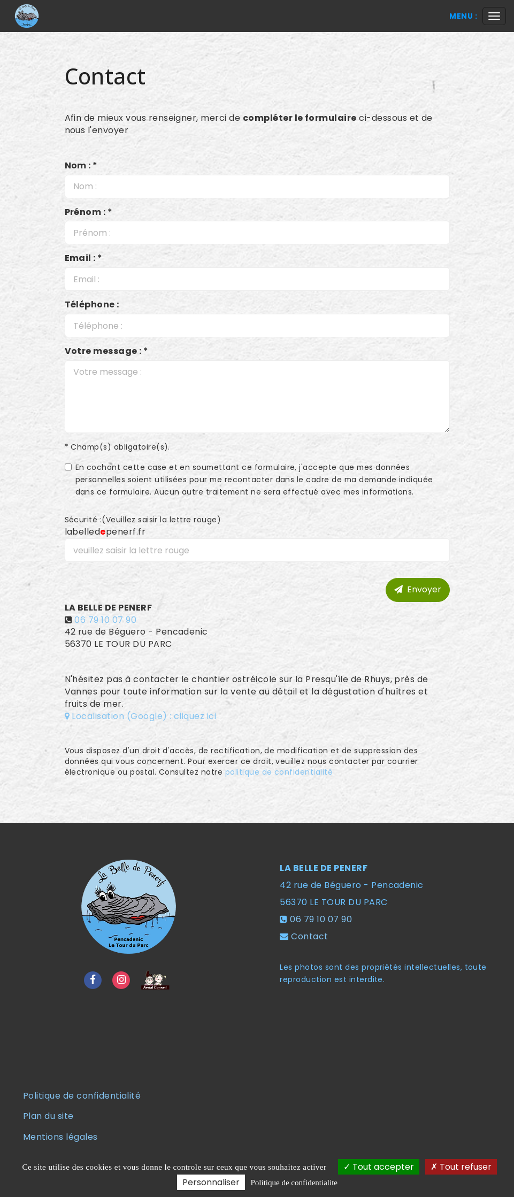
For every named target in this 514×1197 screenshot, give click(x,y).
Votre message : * (107, 351)
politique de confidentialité (279, 772)
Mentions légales (60, 1137)
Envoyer (417, 589)
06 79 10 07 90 (105, 620)
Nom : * (81, 166)
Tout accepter (378, 1167)
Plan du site (48, 1116)
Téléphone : (92, 305)
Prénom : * (89, 212)
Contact (309, 936)
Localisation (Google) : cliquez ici (141, 716)
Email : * (84, 258)
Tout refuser (461, 1167)
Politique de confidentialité (82, 1096)
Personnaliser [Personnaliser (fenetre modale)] (211, 1182)
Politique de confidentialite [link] (294, 1182)
